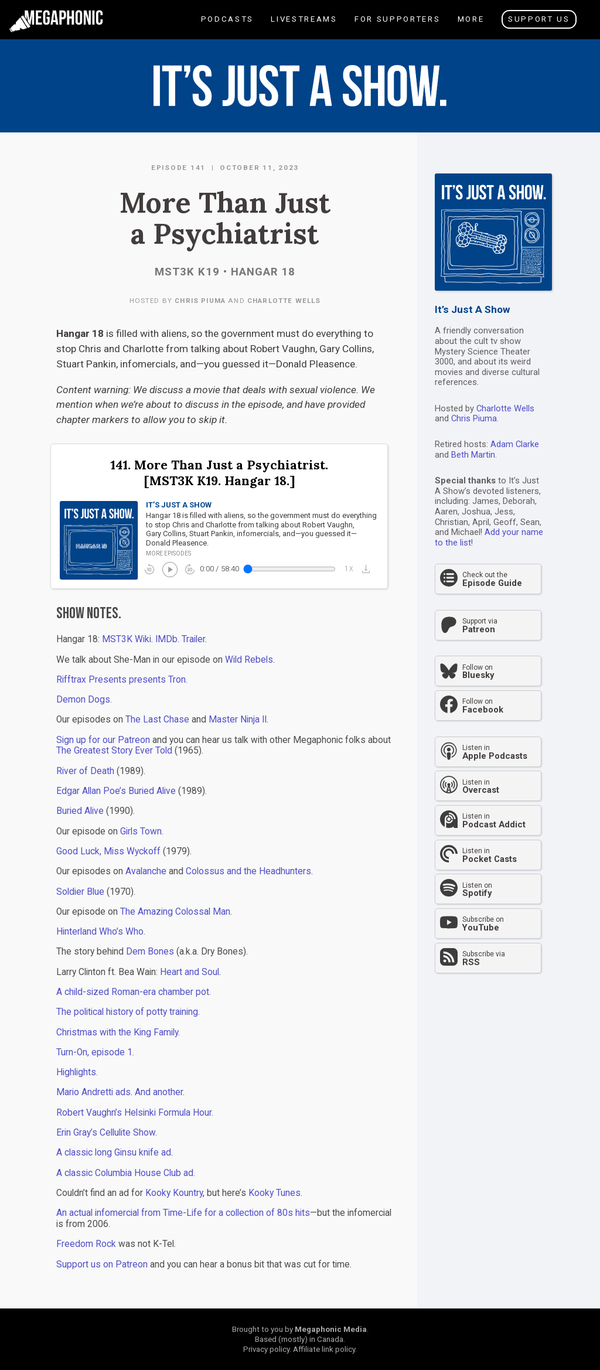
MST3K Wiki (126, 639)
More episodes (168, 553)
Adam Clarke (514, 444)
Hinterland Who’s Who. (100, 931)
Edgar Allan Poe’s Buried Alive (116, 791)
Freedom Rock (86, 1244)
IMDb (166, 639)
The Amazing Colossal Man (175, 911)
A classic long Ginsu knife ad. (114, 1152)
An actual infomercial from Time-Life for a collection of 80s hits (183, 1213)
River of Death (85, 771)
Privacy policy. (267, 1349)
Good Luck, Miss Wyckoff (108, 851)
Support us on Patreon (102, 1264)
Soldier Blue (80, 892)
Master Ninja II (238, 719)
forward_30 (190, 569)
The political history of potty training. (128, 1012)
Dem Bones (150, 951)
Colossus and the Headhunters (248, 871)
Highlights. (77, 1072)
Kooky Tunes (274, 1193)
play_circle (169, 568)
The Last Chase (157, 719)
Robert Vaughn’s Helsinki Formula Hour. (134, 1112)
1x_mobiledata (349, 569)
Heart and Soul (189, 972)
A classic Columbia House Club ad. (125, 1173)
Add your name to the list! (489, 537)
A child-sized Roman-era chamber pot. (133, 992)
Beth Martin (473, 454)
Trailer (193, 639)
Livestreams (303, 27)
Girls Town (141, 831)
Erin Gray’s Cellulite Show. (106, 1132)
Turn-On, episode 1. (95, 1052)
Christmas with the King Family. (118, 1032)
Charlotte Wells (284, 301)
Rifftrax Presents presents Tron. (122, 679)
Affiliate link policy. (325, 1349)
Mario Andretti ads (93, 1092)
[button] (369, 568)
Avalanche (145, 871)
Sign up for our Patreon (103, 740)
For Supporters (396, 27)
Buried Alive (80, 811)
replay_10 (149, 569)
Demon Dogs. (84, 699)
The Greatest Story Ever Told (114, 750)
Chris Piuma (200, 301)
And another (159, 1092)
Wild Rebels (249, 660)
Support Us (539, 19)
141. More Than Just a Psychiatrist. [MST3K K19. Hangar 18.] (219, 473)
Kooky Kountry (174, 1193)
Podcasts (227, 27)
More (470, 27)
